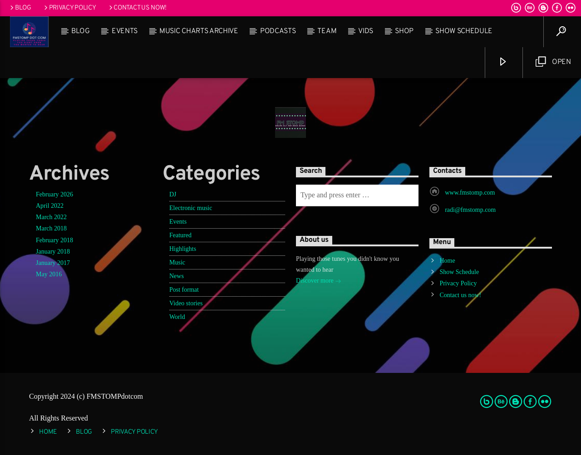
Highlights (182, 248)
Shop (404, 31)
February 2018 (54, 240)
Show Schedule (463, 31)
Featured (180, 235)
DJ (173, 194)
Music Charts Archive (198, 31)
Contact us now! (137, 8)
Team (326, 31)
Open (553, 62)
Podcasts (277, 31)
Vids (365, 31)
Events (125, 31)
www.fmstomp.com (470, 192)
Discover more (318, 281)
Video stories (185, 303)
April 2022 (50, 205)
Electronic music (190, 208)
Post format (184, 289)
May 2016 (49, 274)
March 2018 (51, 228)
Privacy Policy (69, 8)
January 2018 (53, 251)
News (176, 276)
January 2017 (53, 262)
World (177, 316)
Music (177, 262)
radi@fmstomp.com (470, 209)
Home (447, 260)
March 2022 (51, 217)
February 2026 (54, 194)
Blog (20, 8)
